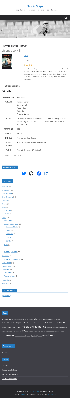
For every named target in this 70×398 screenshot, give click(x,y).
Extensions (9, 234)
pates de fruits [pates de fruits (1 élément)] (29, 331)
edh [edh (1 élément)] (27, 323)
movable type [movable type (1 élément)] (63, 327)
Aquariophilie (8, 221)
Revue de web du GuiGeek (11, 259)
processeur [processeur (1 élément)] (61, 331)
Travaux (6, 214)
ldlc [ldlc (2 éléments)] (63, 322)
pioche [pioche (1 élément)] (49, 331)
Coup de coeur (7, 193)
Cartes (8, 230)
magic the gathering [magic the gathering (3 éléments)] (34, 326)
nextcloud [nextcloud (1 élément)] (9, 331)
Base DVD (5, 187)
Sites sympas (6, 263)
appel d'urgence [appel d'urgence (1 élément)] (18, 319)
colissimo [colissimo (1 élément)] (45, 319)
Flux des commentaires (10, 374)
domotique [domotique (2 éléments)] (16, 322)
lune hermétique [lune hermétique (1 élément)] (10, 327)
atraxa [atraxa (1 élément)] (24, 319)
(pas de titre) (6, 296)
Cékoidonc (7, 210)
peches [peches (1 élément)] (35, 331)
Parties (8, 237)
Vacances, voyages (10, 252)
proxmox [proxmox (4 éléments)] (8, 335)
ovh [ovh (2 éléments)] (23, 330)
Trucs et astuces (9, 276)
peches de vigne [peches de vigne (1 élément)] (42, 331)
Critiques (5, 200)
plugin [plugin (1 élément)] (53, 331)
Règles (8, 241)
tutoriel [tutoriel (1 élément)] (40, 336)
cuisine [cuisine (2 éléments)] (56, 319)
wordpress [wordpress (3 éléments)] (48, 335)
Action (26, 56)
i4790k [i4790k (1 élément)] (50, 323)
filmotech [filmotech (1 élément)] (36, 323)
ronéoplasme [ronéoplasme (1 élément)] (26, 336)
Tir (5, 248)
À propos (5, 352)
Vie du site (5, 280)
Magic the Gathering (11, 224)
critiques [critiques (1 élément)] (50, 319)
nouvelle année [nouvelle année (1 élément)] (17, 331)
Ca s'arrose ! (6, 190)
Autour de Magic (12, 227)
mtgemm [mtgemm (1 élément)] (4, 331)
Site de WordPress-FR (9, 379)
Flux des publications (9, 370)
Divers (4, 207)
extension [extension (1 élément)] (31, 323)
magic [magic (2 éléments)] (18, 327)
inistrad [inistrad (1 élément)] (55, 323)
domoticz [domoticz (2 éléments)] (6, 322)
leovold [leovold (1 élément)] (4, 327)
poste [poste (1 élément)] (56, 331)
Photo (6, 245)
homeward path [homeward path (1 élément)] (44, 323)
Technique (5, 270)
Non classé (5, 256)
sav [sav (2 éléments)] (35, 335)
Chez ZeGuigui (35, 6)
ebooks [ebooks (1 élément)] (24, 323)
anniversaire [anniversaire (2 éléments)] (7, 319)
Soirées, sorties (7, 266)
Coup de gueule (7, 197)
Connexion (5, 366)
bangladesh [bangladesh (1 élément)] (30, 319)
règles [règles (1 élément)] (32, 336)
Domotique (8, 272)
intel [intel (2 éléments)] (59, 322)
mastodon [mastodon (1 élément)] (49, 327)
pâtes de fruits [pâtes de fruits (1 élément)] (19, 336)
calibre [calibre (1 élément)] (40, 319)
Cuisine (4, 204)
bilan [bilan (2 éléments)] (36, 319)
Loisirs (4, 218)
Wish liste (5, 283)
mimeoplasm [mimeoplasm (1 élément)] (56, 327)
